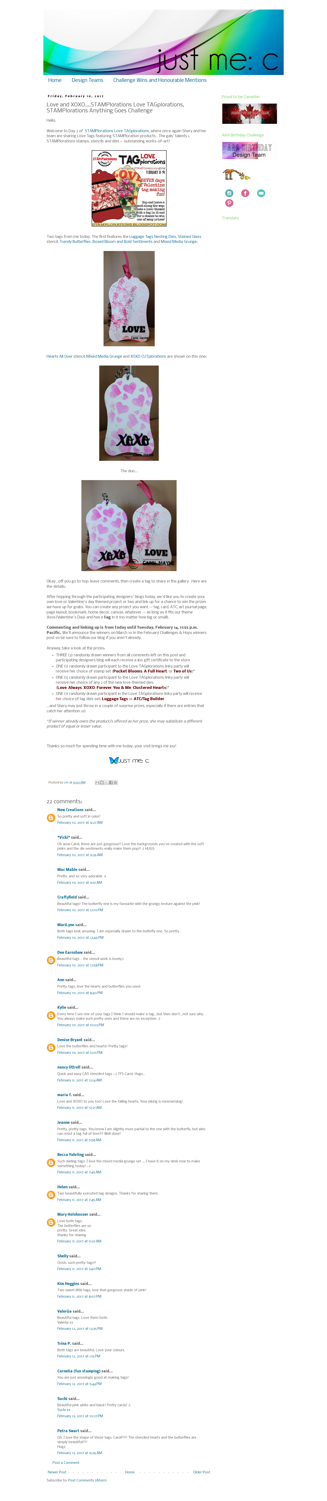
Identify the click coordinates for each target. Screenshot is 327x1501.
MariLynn (65, 925)
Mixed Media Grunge (179, 242)
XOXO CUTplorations (148, 357)
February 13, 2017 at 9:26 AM (79, 1453)
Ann (60, 980)
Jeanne (63, 1123)
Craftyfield (67, 897)
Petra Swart (68, 1431)
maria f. (64, 1095)
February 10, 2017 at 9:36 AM (80, 855)
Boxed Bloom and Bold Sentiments (123, 242)
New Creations (70, 810)
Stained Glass (189, 237)
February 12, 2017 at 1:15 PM (78, 1356)
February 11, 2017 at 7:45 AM (79, 1172)
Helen (62, 1187)
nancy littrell (68, 1067)
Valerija (64, 1312)
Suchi (62, 1399)
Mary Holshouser (72, 1215)
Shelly (62, 1256)
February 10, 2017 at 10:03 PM (80, 1025)
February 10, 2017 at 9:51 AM (79, 883)
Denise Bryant (70, 1040)
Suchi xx (63, 1410)
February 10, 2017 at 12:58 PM (80, 965)
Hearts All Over (60, 357)
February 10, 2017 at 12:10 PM (80, 910)
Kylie (61, 1008)
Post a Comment (66, 1463)
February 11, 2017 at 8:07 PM (79, 1297)
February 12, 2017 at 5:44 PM (79, 1384)
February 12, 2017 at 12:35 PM (80, 1329)
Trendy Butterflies (75, 242)
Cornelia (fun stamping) (78, 1371)
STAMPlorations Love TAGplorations (117, 131)
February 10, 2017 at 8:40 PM (80, 993)
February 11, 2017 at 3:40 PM (79, 1269)
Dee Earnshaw (70, 953)
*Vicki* (63, 838)
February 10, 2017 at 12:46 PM (80, 938)
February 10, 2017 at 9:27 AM (80, 823)
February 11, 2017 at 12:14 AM (79, 1080)
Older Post (201, 1472)
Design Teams (87, 80)
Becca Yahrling (70, 1155)
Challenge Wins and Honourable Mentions (160, 80)
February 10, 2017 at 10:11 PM (79, 1053)
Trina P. (64, 1344)
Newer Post (57, 1472)
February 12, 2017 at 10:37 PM (80, 1416)
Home (55, 80)
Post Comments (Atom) (87, 1480)
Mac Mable (67, 870)
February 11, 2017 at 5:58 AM (79, 1140)
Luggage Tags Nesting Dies (152, 237)
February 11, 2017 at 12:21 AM (79, 1108)
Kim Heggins (68, 1284)
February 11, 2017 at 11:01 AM (79, 1241)
